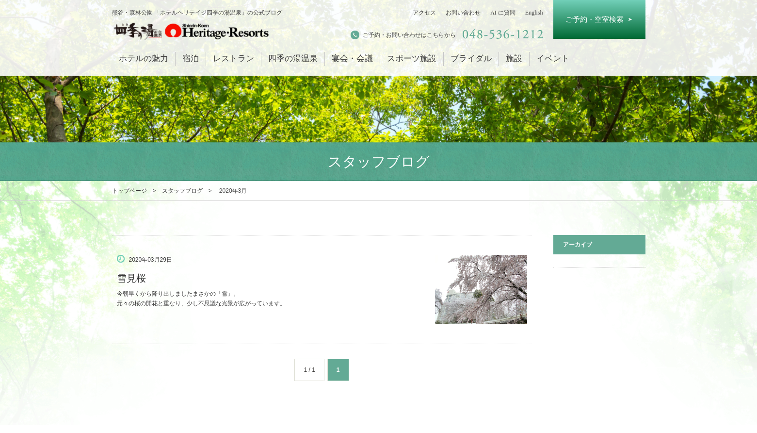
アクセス (424, 12)
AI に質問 (502, 12)
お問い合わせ (463, 12)
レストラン (233, 58)
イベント (552, 58)
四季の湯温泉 (293, 58)
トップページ (129, 190)
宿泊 (190, 58)
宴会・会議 (352, 58)
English (534, 12)
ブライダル (471, 58)
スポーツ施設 (411, 58)
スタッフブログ (182, 190)
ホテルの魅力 (143, 58)
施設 (514, 58)
